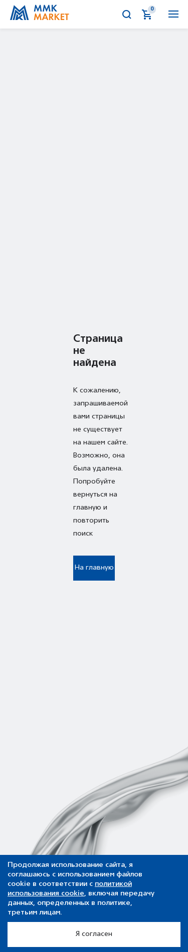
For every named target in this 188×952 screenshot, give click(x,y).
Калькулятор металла (107, 15)
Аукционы (87, 15)
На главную (94, 568)
